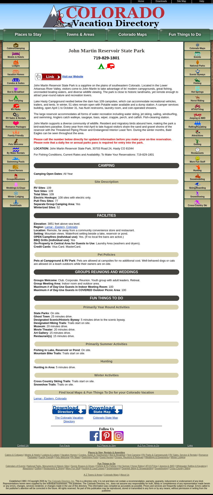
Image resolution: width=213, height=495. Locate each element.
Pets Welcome (62, 457)
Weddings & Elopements (157, 457)
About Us (124, 475)
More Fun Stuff (73, 468)
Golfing (38, 468)
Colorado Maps (132, 34)
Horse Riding (137, 466)
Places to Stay (28, 34)
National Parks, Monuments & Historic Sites (48, 466)
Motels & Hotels (32, 455)
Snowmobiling (113, 468)
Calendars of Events (15, 466)
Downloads (161, 1)
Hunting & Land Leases (93, 468)
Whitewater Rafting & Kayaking (191, 466)
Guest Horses (106, 457)
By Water (75, 457)
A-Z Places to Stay (106, 445)
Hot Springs (124, 466)
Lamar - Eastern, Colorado (61, 227)
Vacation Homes (69, 455)
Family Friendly (46, 457)
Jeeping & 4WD (166, 466)
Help (201, 1)
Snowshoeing (161, 468)
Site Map (181, 1)
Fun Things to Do (185, 34)
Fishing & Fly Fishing (106, 466)
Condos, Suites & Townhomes (93, 455)
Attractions (28, 468)
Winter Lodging (178, 457)
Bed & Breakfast (117, 455)
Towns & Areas (80, 34)
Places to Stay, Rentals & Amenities (106, 452)
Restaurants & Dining (54, 468)
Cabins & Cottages (14, 455)
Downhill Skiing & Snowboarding (137, 468)
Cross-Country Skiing (180, 468)
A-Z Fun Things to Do (148, 445)
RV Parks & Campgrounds (155, 455)
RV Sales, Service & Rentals (183, 455)
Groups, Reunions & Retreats (129, 457)
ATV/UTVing (151, 466)
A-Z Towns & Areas (93, 475)
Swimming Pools (90, 457)
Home (141, 1)
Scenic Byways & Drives (83, 466)
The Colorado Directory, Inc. (61, 481)
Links (190, 445)
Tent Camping (133, 455)
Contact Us (23, 445)
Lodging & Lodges (50, 455)
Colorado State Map (105, 417)
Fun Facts (65, 445)
